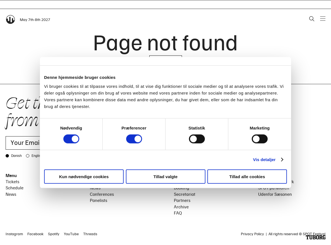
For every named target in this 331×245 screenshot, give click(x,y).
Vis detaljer (264, 159)
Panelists (98, 200)
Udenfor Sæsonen (275, 194)
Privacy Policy (252, 233)
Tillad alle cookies (247, 176)
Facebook (35, 233)
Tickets (12, 181)
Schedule (14, 187)
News (11, 194)
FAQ (178, 213)
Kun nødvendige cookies (84, 176)
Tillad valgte (165, 176)
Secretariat (184, 194)
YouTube (71, 233)
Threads (90, 233)
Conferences (102, 194)
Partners (182, 200)
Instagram (14, 233)
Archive (181, 206)
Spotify (53, 233)
